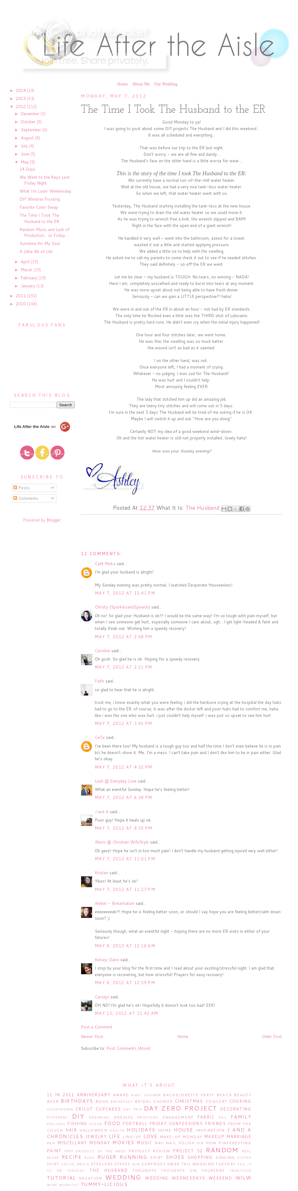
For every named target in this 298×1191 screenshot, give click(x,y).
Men (51, 1143)
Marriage (238, 1136)
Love (150, 1136)
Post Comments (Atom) (128, 1048)
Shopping (200, 1157)
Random (222, 1149)
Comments (25, 498)
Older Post (272, 1036)
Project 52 (188, 1151)
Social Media (75, 1164)
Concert (216, 1101)
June (25, 154)
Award (121, 1094)
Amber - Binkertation (114, 903)
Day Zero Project (180, 1108)
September (31, 130)
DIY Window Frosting (40, 199)
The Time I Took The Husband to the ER (39, 218)
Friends (215, 1123)
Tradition (240, 1170)
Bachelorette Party (188, 1094)
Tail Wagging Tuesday (208, 1164)
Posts (21, 488)
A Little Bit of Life (36, 251)
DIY (78, 1116)
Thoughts (144, 1170)
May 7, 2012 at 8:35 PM (123, 828)
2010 (21, 304)
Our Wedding (165, 84)
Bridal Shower (154, 1101)
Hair (71, 1130)
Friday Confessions (176, 1123)
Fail (223, 1117)
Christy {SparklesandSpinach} (122, 607)
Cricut (84, 1109)
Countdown (60, 1109)
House (183, 1129)
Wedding (123, 1177)
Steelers (102, 1164)
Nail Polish (180, 1142)
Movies (123, 1142)
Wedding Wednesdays (175, 1178)
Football (135, 1123)
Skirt (53, 1164)
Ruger (107, 1157)
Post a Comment (96, 1027)
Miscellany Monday (83, 1142)
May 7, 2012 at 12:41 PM (125, 593)
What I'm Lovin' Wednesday (45, 191)
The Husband (202, 508)
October (29, 121)
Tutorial (61, 1177)
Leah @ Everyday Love (116, 781)
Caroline (102, 650)
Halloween (93, 1130)
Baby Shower (146, 1095)
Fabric (206, 1117)
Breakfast (122, 1101)
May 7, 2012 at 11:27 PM (125, 889)
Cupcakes (108, 1109)
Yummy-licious (104, 1184)
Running (133, 1157)
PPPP (68, 1151)
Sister (244, 1157)
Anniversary (93, 1094)
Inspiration (210, 1130)
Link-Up (132, 1136)
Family (241, 1116)
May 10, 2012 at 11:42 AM (126, 1013)
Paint (54, 1151)
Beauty (242, 1094)
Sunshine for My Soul (40, 243)
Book (101, 1101)
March (27, 270)
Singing (225, 1157)
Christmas (189, 1101)
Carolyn (102, 997)
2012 (21, 106)
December (31, 113)
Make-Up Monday (181, 1136)
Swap (173, 1164)
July (25, 146)
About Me (141, 84)
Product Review (149, 1151)
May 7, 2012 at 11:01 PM (125, 859)
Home (122, 84)
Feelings (56, 1124)
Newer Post (92, 1036)
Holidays (141, 1129)
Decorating (235, 1109)
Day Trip (132, 1109)
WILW (243, 1177)
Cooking (240, 1101)
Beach (224, 1094)
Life (114, 1136)
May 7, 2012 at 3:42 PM (123, 723)
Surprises (154, 1164)
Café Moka (105, 563)
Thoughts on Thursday (193, 1170)
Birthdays (77, 1100)
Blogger (53, 520)
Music (144, 1142)
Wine (52, 1185)
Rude (89, 1157)
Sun (136, 1164)
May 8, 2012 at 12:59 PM (125, 982)
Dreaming (99, 1117)
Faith (99, 681)
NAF (159, 1142)
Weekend (220, 1178)
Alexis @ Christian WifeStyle (122, 842)
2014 (21, 90)
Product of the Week (101, 1151)
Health (117, 1130)
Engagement (178, 1117)
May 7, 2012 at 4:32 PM (123, 767)
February (29, 278)
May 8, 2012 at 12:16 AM (125, 946)
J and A (101, 811)
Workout (69, 1185)
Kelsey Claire (107, 959)
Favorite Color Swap (39, 207)
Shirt (156, 1157)
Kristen (101, 872)
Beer (53, 1101)
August (28, 138)
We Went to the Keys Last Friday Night (45, 180)
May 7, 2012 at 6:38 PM (123, 797)
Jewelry (96, 1136)
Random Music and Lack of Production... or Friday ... (44, 232)
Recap (53, 1157)
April (26, 261)
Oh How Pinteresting (224, 1142)
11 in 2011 (60, 1094)
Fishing (77, 1123)
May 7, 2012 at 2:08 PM (123, 636)
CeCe (100, 737)
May (25, 162)
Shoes (175, 1157)
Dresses (124, 1117)
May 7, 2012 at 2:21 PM (123, 667)
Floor (96, 1124)
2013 (21, 98)
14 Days (27, 169)
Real (246, 1151)
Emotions (147, 1117)
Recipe (71, 1157)
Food (112, 1123)
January (28, 286)
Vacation (90, 1178)
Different (57, 1117)
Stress (122, 1164)
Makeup (214, 1136)
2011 (21, 296)
